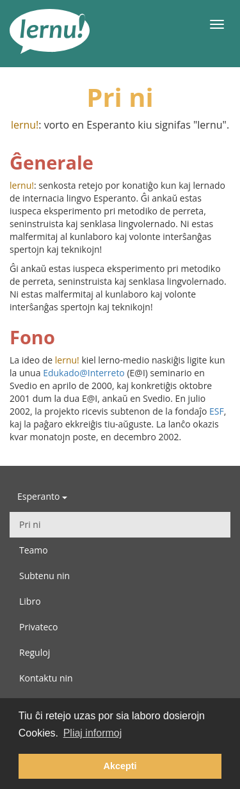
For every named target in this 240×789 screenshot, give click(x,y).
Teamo (33, 550)
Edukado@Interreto (84, 373)
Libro (30, 601)
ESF (216, 411)
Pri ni (29, 524)
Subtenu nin (44, 576)
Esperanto (42, 496)
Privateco (38, 627)
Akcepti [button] (120, 766)
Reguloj (34, 652)
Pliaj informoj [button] (92, 733)
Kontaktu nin (46, 678)
